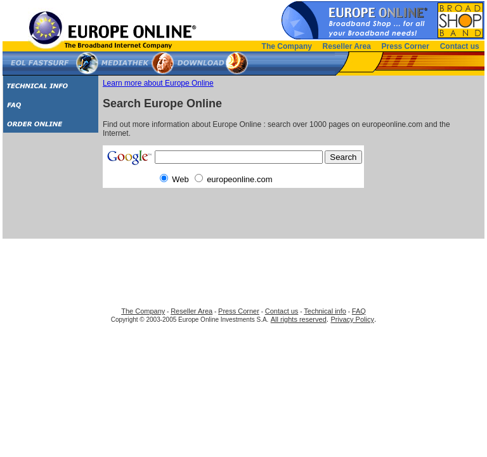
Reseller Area (347, 46)
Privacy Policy (351, 319)
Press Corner (405, 46)
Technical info (325, 311)
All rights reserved (299, 319)
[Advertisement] (51, 190)
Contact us (459, 46)
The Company (287, 46)
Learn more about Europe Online (158, 83)
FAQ (359, 311)
